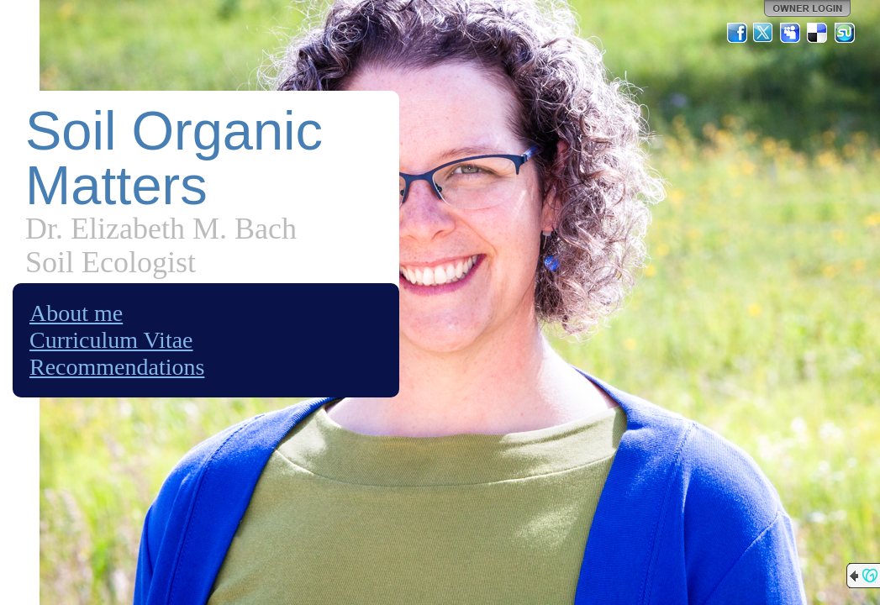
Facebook (737, 33)
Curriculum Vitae (111, 340)
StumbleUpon (844, 33)
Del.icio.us (818, 33)
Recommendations (116, 367)
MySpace (791, 33)
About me (76, 313)
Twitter (764, 33)
